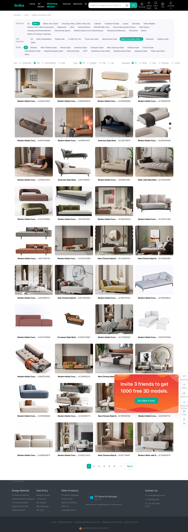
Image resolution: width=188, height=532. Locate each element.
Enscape (165, 63)
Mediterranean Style (122, 51)
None (144, 63)
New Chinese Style (49, 47)
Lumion (177, 63)
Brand (143, 30)
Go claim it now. (146, 400)
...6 (120, 466)
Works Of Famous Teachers (39, 34)
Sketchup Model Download (23, 499)
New (63, 63)
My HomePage (42, 506)
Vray (154, 63)
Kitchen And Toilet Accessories (40, 27)
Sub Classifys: (20, 40)
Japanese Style (140, 51)
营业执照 (78, 522)
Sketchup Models (52, 5)
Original (93, 63)
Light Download (18, 510)
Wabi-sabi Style (157, 51)
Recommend (50, 63)
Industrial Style (73, 51)
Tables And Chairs (50, 23)
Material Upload (43, 495)
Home (32, 4)
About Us (65, 506)
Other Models (149, 23)
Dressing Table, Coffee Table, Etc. (76, 23)
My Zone (40, 510)
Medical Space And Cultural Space (88, 30)
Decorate (136, 23)
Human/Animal (84, 27)
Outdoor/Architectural (116, 30)
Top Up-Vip (41, 499)
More (27, 54)
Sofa (36, 23)
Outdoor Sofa (162, 39)
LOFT (85, 51)
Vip (112, 63)
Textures (67, 4)
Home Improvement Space (124, 27)
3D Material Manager (70, 495)
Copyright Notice (68, 510)
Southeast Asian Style (100, 51)
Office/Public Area (101, 27)
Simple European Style (53, 51)
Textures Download (20, 502)
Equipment (61, 27)
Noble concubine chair (41, 15)
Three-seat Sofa (91, 39)
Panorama (133, 30)
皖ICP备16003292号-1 (91, 522)
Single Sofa (60, 39)
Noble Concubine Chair (131, 39)
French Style (148, 47)
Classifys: (20, 23)
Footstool (149, 39)
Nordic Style (65, 47)
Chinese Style (133, 47)
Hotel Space (144, 27)
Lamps (125, 23)
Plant (72, 27)
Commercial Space (62, 30)
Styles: (19, 47)
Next (130, 466)
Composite (26, 63)
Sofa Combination (43, 39)
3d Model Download (20, 495)
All (86, 4)
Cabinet (97, 23)
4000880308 (152, 499)
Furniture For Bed (112, 23)
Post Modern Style (32, 51)
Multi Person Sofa (109, 39)
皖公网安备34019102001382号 (96, 528)
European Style (97, 47)
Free (104, 63)
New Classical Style (115, 47)
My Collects (41, 502)
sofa (26, 15)
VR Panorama (66, 499)
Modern (33, 47)
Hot (38, 63)
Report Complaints (69, 502)
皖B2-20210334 (131, 522)
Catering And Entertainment (39, 30)
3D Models (41, 5)
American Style (80, 47)
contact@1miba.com (155, 495)
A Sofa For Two (74, 39)
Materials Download (20, 506)
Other (33, 42)
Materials (77, 4)
